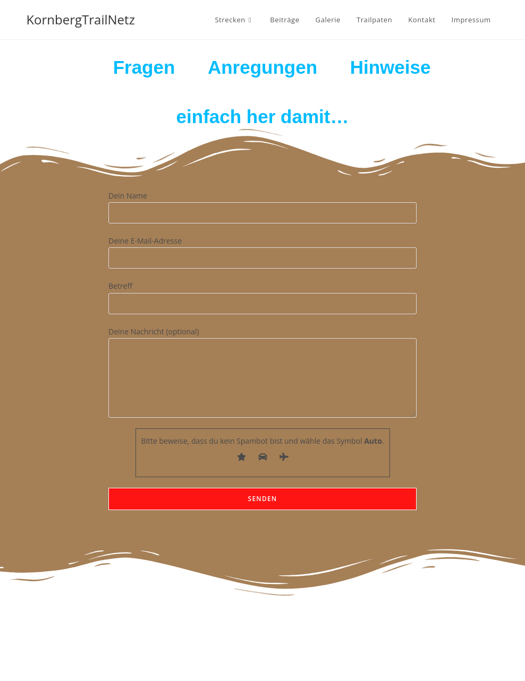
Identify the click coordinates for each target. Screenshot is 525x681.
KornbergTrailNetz (80, 19)
